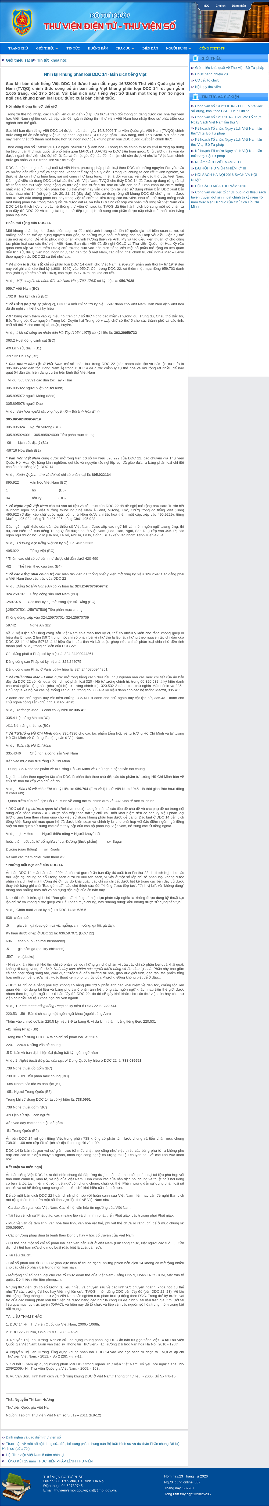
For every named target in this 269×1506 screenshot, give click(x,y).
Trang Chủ (18, 48)
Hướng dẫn (98, 48)
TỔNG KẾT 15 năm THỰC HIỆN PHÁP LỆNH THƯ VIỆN (49, 1461)
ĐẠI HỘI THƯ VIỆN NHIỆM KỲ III (220, 168)
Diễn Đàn (150, 48)
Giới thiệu (47, 48)
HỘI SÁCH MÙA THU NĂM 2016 (220, 186)
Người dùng (178, 48)
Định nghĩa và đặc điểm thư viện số (33, 1437)
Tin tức (73, 48)
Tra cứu (125, 48)
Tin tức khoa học (52, 60)
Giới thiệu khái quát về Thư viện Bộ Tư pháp (229, 68)
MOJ (206, 5)
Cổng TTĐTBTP (212, 48)
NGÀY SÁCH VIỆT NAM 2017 (218, 162)
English (220, 5)
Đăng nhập (239, 5)
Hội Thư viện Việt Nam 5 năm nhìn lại (35, 1455)
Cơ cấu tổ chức (207, 80)
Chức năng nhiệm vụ (211, 74)
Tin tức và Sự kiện (220, 97)
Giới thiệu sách (19, 60)
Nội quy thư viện (208, 87)
